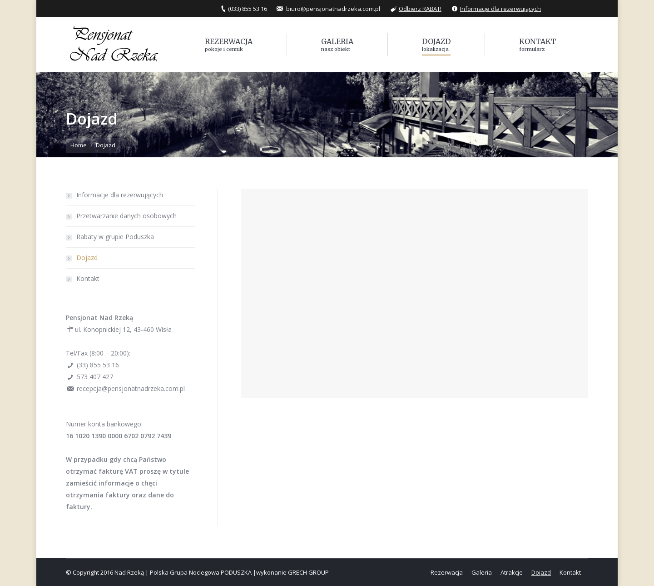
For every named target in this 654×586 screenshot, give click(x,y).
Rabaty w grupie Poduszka (115, 236)
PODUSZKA (236, 572)
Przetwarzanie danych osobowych (126, 215)
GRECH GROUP (308, 572)
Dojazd (87, 257)
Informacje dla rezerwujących (500, 9)
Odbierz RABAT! (420, 9)
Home (78, 145)
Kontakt (87, 278)
